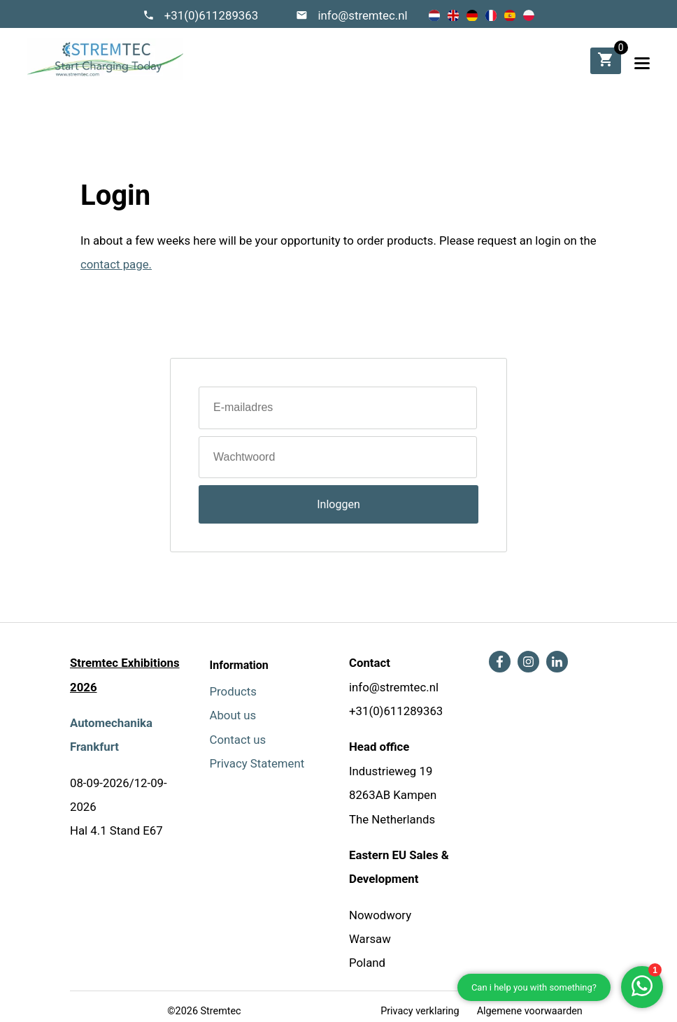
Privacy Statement (257, 763)
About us (233, 715)
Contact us (238, 740)
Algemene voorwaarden (530, 1011)
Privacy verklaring (419, 1011)
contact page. (116, 264)
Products (233, 691)
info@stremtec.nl (362, 15)
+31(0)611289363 (212, 15)
